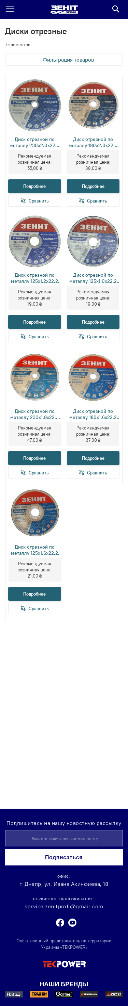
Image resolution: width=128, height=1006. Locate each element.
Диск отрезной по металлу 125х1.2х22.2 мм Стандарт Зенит (34, 278)
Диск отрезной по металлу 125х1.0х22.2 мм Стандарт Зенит (93, 278)
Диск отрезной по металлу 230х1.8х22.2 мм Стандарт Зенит (34, 414)
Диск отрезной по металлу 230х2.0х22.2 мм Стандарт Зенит (34, 142)
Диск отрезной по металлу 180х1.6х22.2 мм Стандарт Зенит (93, 414)
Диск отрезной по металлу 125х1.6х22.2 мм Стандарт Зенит (34, 550)
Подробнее (34, 186)
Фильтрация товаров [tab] (68, 59)
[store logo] (64, 9)
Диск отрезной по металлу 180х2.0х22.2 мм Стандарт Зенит (93, 142)
